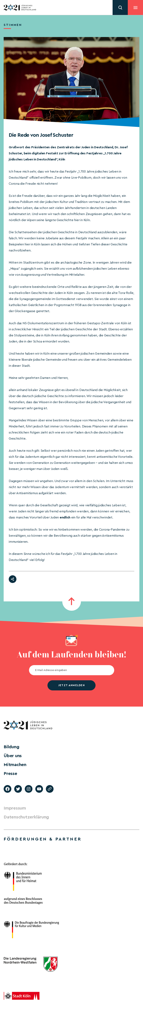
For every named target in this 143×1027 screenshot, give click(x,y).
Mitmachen (15, 764)
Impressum (15, 808)
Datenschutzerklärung (26, 817)
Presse (10, 773)
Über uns (13, 756)
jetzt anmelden (71, 685)
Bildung (11, 747)
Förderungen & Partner (43, 839)
